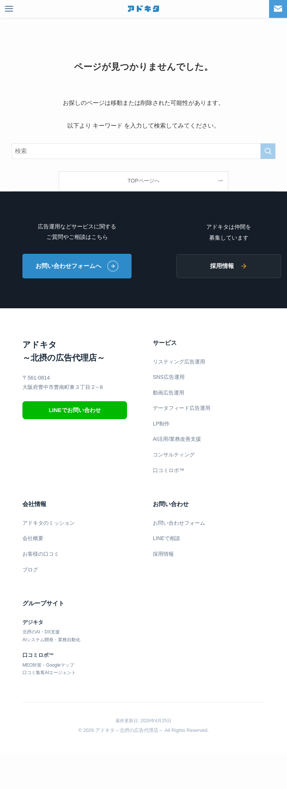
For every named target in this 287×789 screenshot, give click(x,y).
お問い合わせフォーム (179, 523)
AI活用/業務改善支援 (177, 439)
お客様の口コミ (40, 554)
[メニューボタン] (9, 9)
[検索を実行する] (267, 151)
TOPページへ (143, 181)
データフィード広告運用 (181, 408)
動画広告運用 (168, 393)
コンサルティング (174, 455)
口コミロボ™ (168, 470)
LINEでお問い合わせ (75, 410)
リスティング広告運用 (179, 362)
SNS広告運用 (169, 377)
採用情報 (228, 266)
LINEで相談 (166, 538)
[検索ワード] (144, 151)
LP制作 (161, 424)
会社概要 (32, 538)
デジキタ (32, 622)
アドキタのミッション (48, 523)
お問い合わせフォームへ (77, 266)
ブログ (30, 570)
